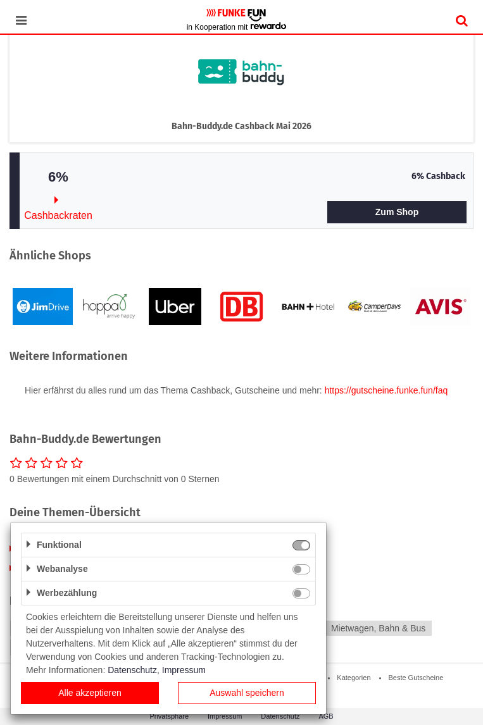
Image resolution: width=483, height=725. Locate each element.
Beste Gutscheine (415, 677)
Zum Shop (396, 212)
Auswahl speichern (247, 693)
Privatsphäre (169, 716)
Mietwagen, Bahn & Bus (378, 628)
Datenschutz (280, 716)
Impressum (225, 716)
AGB (325, 716)
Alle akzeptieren (90, 693)
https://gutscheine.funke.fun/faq (386, 390)
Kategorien (353, 677)
